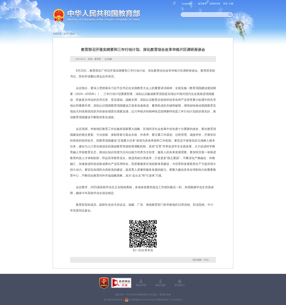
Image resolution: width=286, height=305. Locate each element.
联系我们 (180, 285)
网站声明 (141, 285)
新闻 (72, 33)
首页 (66, 33)
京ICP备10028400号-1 (114, 299)
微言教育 (202, 3)
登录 (225, 3)
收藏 (109, 59)
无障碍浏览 (214, 3)
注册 (231, 3)
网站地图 (160, 285)
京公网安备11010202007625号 (143, 299)
